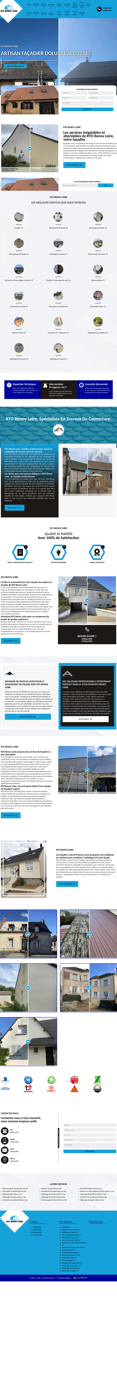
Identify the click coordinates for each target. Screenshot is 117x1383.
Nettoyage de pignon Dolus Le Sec (92, 1200)
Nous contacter (74, 165)
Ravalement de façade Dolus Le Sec (53, 1191)
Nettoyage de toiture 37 (59, 5)
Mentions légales (64, 1278)
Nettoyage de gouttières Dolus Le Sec (93, 1194)
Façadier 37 (29, 5)
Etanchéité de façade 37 (28, 14)
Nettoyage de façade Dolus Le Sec (14, 1197)
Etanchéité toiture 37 (43, 13)
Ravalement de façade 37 (36, 5)
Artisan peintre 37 (88, 5)
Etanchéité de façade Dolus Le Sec (14, 1191)
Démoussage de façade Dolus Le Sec (15, 1189)
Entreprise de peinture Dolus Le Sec (15, 1200)
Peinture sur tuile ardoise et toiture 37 (74, 5)
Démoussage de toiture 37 (67, 5)
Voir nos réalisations (15, 66)
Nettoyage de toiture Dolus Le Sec (53, 1197)
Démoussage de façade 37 (51, 5)
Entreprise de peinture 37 (36, 14)
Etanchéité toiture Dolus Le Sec (91, 1189)
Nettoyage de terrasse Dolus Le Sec (53, 1194)
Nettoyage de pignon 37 (82, 14)
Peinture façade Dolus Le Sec (51, 1189)
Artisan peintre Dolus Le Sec (12, 1194)
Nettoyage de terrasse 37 (74, 14)
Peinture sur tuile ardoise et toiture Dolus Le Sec (97, 1191)
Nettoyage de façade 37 (43, 5)
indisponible (107, 8)
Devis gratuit (15, 508)
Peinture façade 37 (51, 13)
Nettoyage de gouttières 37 (67, 14)
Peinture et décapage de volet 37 (82, 5)
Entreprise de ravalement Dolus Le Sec (93, 1197)
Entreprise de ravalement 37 (59, 14)
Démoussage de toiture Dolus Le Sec (54, 1200)
